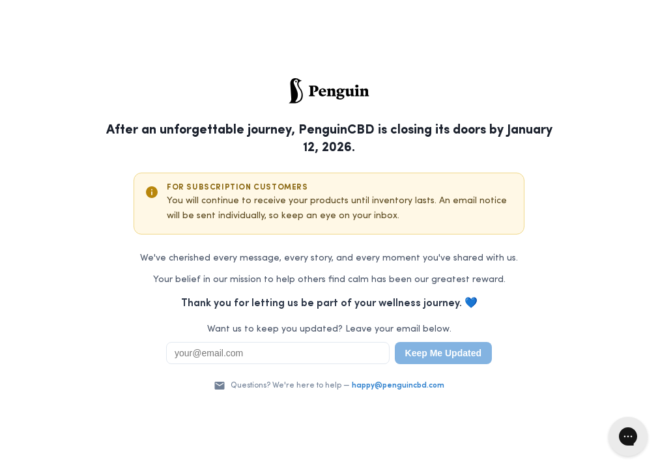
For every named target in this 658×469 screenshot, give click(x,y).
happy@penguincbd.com (398, 386)
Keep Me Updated (443, 353)
